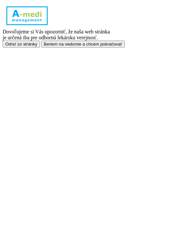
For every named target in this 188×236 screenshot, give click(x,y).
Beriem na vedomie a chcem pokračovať (83, 44)
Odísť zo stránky (21, 44)
